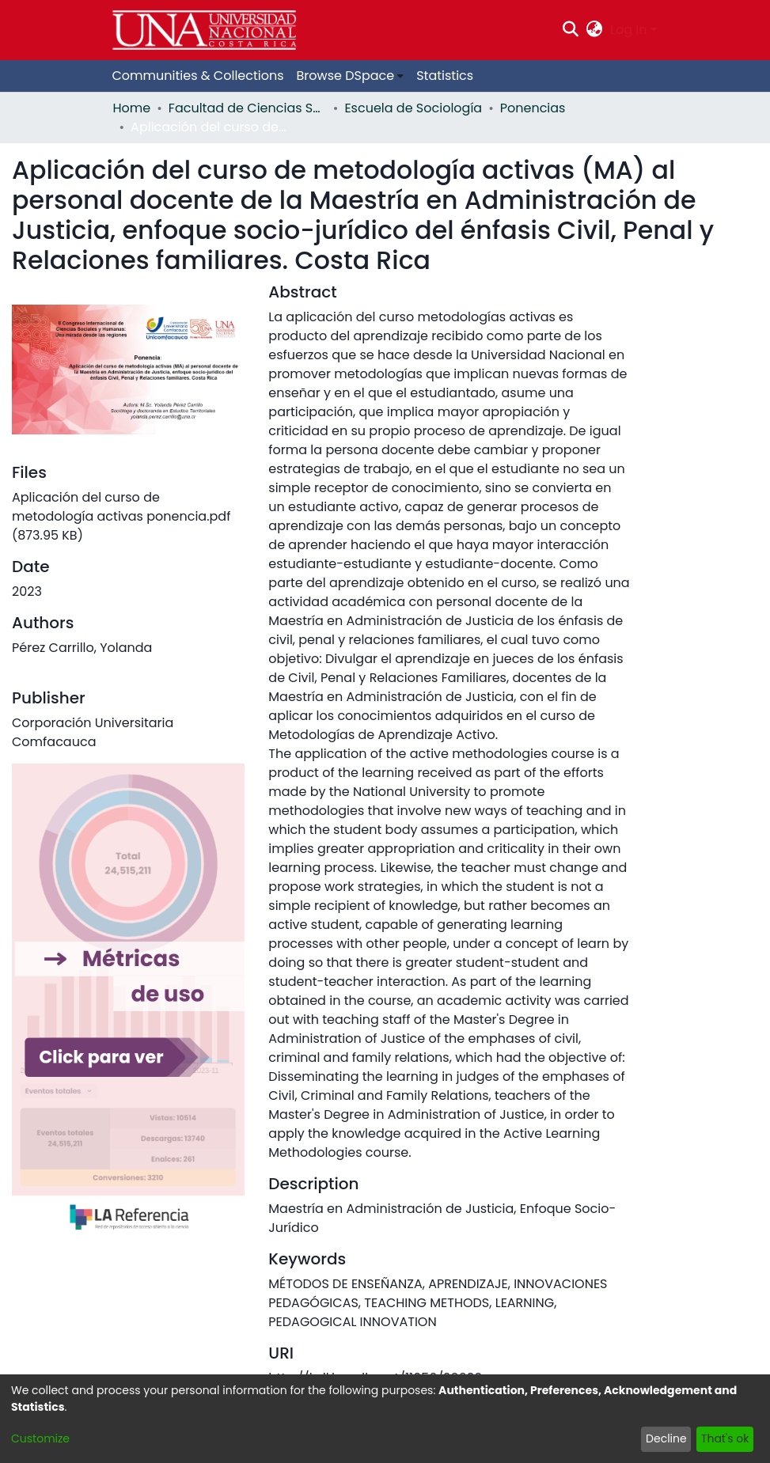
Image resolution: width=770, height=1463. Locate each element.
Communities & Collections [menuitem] (198, 75)
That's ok (725, 1438)
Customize (40, 1438)
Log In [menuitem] (628, 30)
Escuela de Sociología (413, 108)
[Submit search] (570, 30)
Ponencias (533, 108)
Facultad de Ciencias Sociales (248, 108)
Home (132, 108)
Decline (666, 1438)
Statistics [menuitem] (444, 75)
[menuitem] (595, 30)
